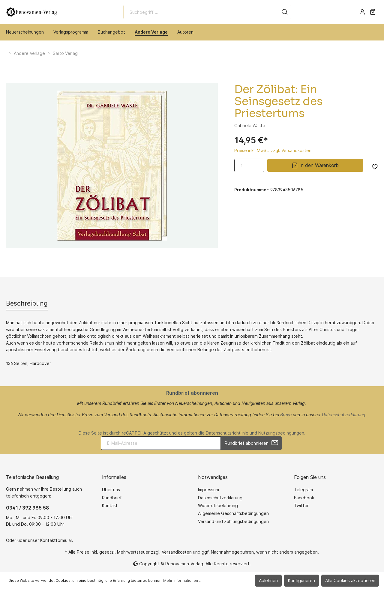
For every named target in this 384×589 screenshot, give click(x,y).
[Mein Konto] (362, 12)
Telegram (303, 489)
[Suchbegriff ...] (200, 12)
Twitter (301, 505)
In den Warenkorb (315, 164)
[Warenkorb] (373, 12)
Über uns (111, 489)
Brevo (286, 414)
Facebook (304, 497)
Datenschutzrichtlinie (227, 432)
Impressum (208, 489)
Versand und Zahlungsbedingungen (233, 521)
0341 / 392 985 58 (27, 508)
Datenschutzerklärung (343, 414)
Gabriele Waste (249, 125)
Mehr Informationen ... (182, 580)
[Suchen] (284, 12)
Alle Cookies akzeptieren (350, 580)
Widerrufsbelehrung (218, 505)
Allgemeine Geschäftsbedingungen (233, 513)
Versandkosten (177, 552)
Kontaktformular (56, 540)
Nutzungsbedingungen (281, 432)
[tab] (27, 303)
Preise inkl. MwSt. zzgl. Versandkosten (272, 150)
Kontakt (110, 505)
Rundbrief (112, 497)
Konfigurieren (301, 580)
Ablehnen (268, 580)
